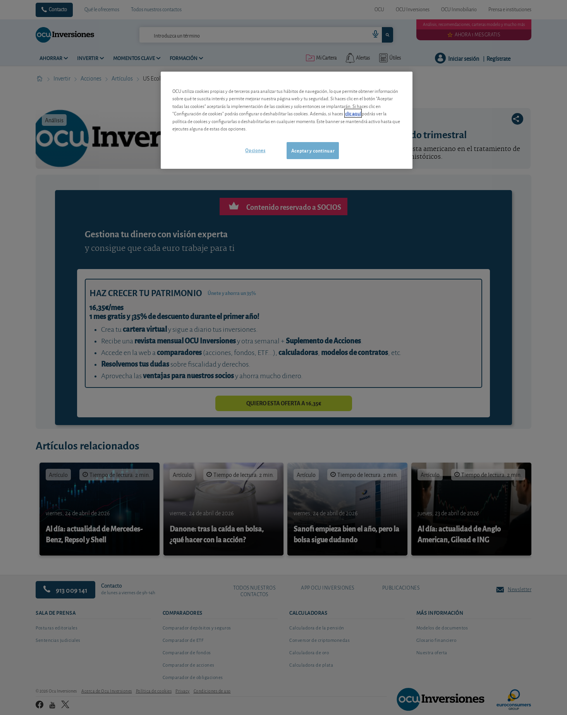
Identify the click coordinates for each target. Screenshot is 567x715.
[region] (286, 120)
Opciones (255, 150)
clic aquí (353, 113)
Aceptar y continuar (312, 150)
